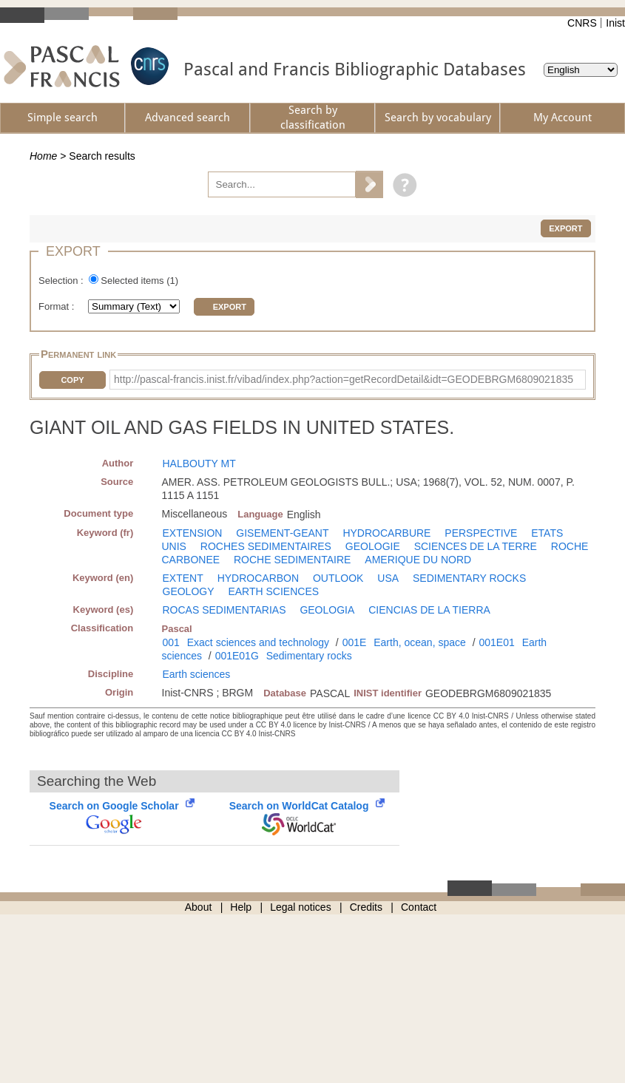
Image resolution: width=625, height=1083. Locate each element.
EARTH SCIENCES (273, 591)
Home (43, 156)
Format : (57, 306)
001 (171, 642)
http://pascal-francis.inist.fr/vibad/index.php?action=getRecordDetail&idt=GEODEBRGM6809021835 (343, 379)
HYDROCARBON (258, 578)
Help (240, 907)
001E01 (496, 642)
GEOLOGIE (372, 546)
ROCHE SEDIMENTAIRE (292, 560)
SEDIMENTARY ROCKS (469, 578)
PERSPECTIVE (481, 533)
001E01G (237, 656)
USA (388, 578)
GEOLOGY (188, 591)
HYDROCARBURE (386, 533)
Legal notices (300, 907)
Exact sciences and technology (258, 642)
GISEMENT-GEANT (282, 533)
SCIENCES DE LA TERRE (475, 546)
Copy (72, 380)
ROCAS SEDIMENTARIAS (224, 610)
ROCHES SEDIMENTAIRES (265, 546)
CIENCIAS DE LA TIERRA (429, 610)
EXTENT (183, 578)
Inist (615, 23)
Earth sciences (197, 674)
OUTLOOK (338, 578)
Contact (418, 907)
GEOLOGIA (327, 610)
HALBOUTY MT (199, 463)
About (198, 907)
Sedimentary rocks (309, 656)
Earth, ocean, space (420, 642)
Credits (366, 907)
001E (354, 642)
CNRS (582, 23)
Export (565, 228)
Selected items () (139, 280)
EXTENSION (193, 533)
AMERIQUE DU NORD (418, 560)
